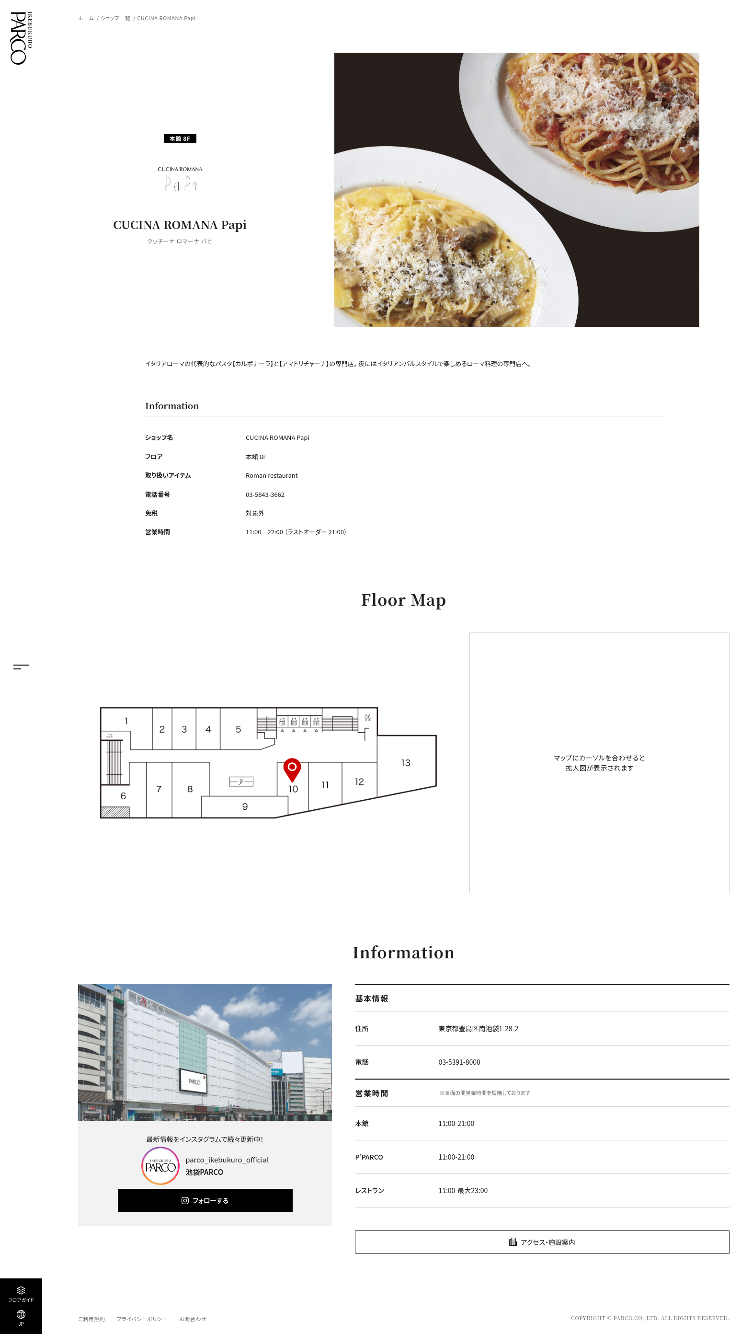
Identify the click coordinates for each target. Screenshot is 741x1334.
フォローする (210, 1200)
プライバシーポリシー (142, 1318)
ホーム (86, 18)
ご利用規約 (91, 1318)
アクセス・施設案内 (548, 1242)
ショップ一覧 (115, 18)
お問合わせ (192, 1318)
